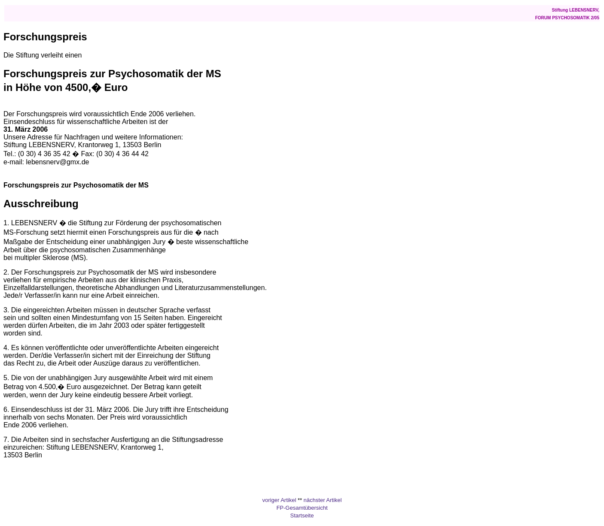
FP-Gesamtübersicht (301, 508)
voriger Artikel (279, 500)
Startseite (302, 515)
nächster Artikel (323, 500)
